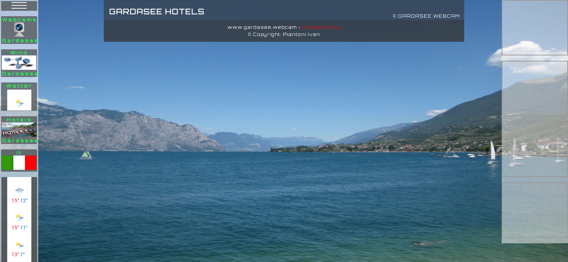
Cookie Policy (321, 27)
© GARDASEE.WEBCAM (426, 16)
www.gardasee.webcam (262, 27)
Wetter (19, 86)
